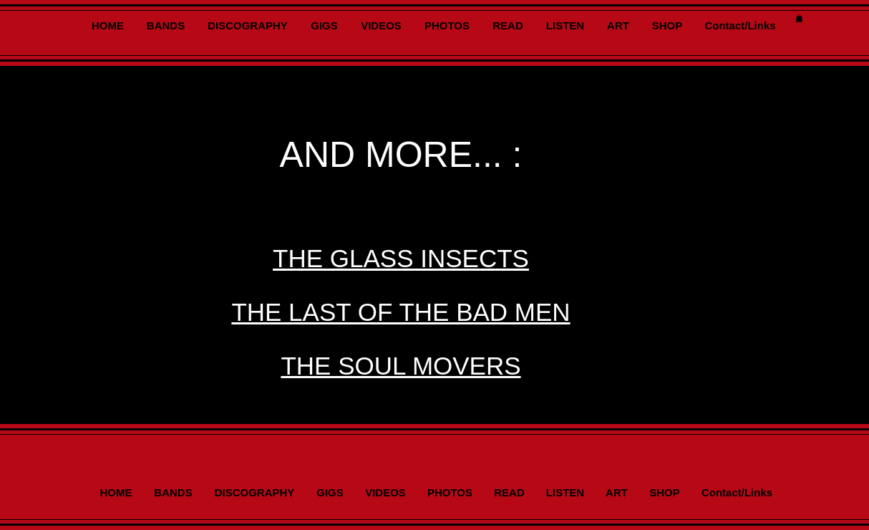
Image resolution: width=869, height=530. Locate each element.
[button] (799, 18)
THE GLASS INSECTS (401, 258)
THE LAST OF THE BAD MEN (400, 312)
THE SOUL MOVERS (400, 366)
